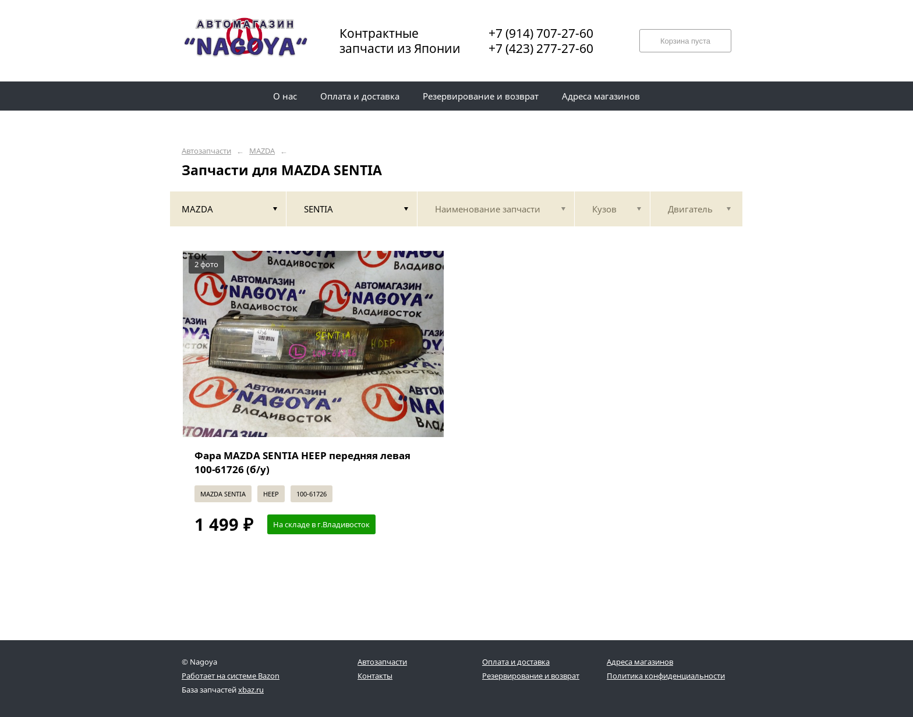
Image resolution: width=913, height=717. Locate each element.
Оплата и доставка (516, 661)
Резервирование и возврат (530, 675)
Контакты (375, 675)
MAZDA (262, 151)
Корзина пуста (685, 41)
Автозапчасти (206, 151)
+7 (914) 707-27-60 (541, 33)
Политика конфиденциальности (666, 675)
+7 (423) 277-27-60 (541, 48)
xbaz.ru (251, 689)
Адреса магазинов (640, 661)
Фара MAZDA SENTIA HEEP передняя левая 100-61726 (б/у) (302, 462)
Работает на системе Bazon (230, 675)
